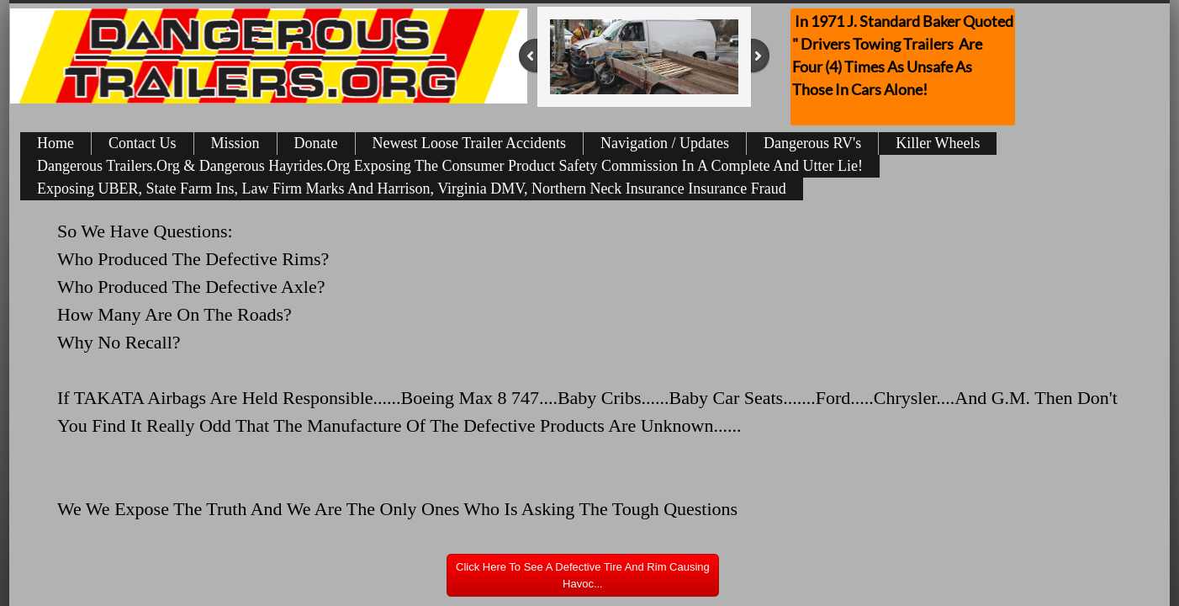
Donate (316, 143)
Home (55, 143)
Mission (235, 143)
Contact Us (142, 143)
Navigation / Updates (664, 143)
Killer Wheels (938, 143)
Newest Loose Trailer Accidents (469, 143)
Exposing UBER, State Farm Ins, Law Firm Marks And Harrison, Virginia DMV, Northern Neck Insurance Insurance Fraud (411, 188)
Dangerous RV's (812, 143)
